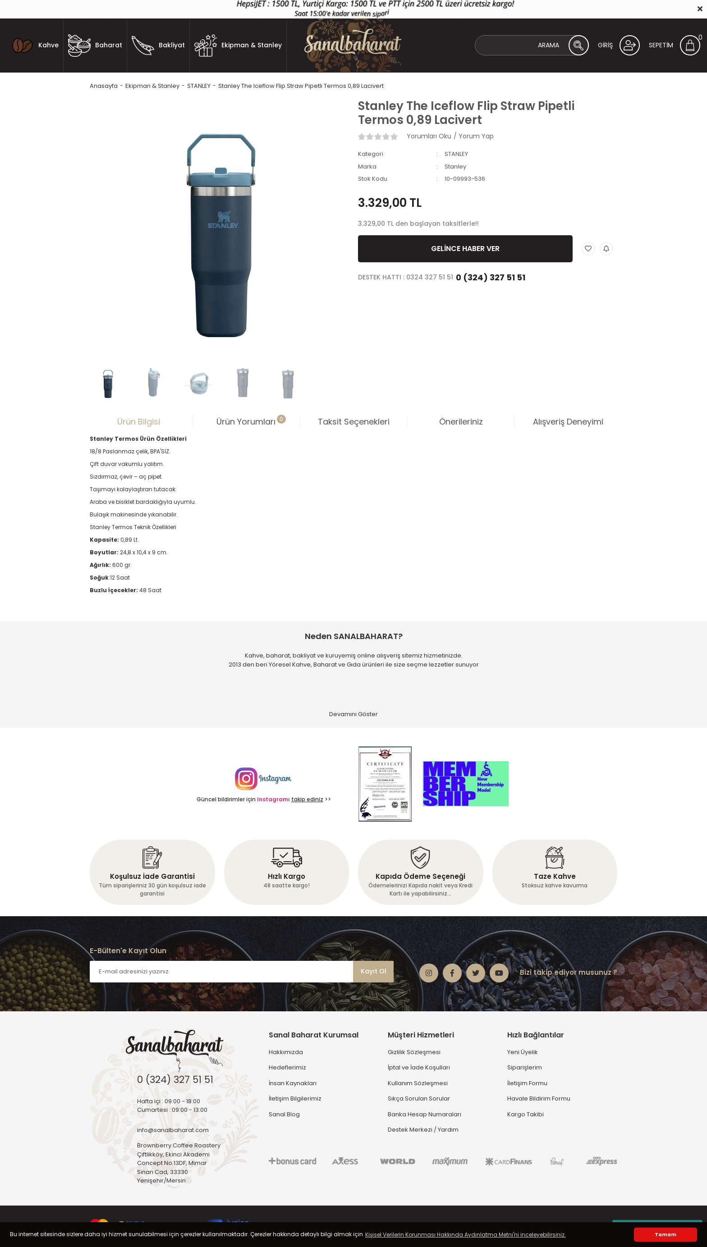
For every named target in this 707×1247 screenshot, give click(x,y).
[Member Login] (619, 45)
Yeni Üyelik (522, 1052)
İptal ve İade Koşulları (419, 1067)
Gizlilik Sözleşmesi (414, 1052)
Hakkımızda (286, 1052)
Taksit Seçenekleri (354, 421)
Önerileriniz (461, 421)
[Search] (532, 45)
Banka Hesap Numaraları (424, 1114)
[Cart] (674, 45)
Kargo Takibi (525, 1114)
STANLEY (456, 154)
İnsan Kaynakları (293, 1083)
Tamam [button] (665, 1234)
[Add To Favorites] (588, 249)
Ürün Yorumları (251, 421)
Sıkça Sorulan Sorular (419, 1098)
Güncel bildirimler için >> (264, 799)
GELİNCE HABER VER (465, 248)
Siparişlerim (524, 1067)
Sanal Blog (284, 1114)
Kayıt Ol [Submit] (373, 971)
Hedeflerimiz (287, 1067)
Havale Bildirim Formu (538, 1098)
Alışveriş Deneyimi (568, 421)
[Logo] (353, 45)
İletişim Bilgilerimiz (295, 1098)
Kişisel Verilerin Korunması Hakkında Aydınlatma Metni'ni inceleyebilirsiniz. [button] (465, 1234)
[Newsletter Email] (242, 971)
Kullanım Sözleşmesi (418, 1083)
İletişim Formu (527, 1083)
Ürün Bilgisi (138, 421)
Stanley (455, 166)
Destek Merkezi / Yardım (423, 1129)
